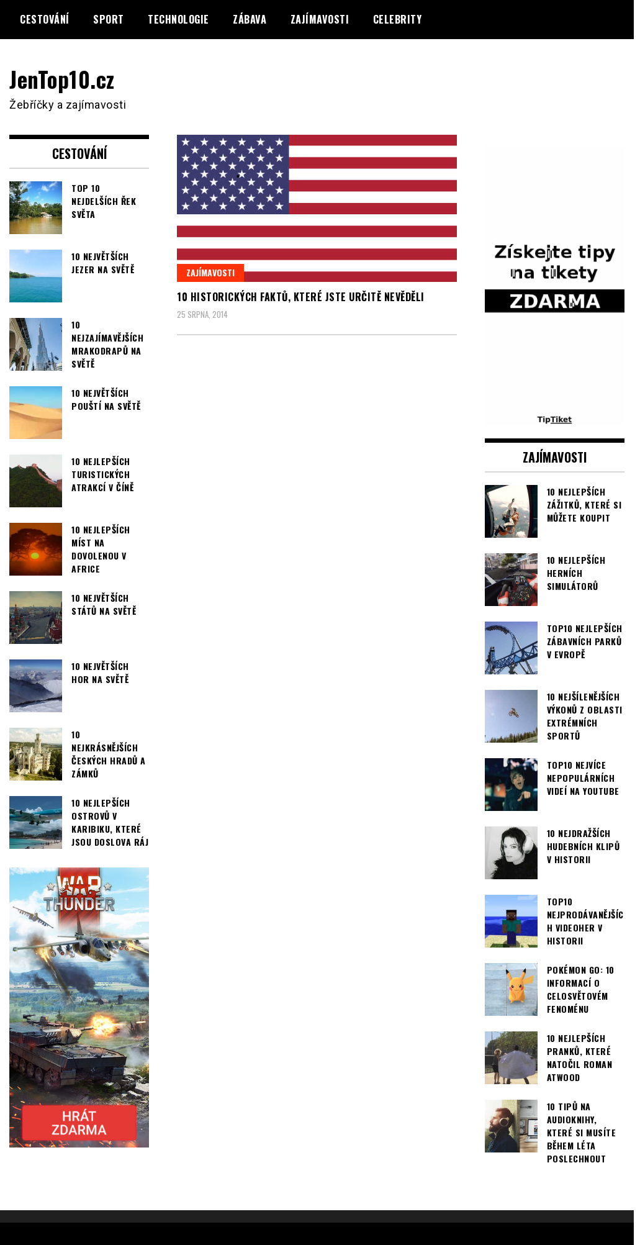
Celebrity (397, 19)
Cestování (45, 19)
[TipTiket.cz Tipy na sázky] (554, 417)
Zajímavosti (320, 19)
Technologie (178, 19)
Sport (108, 19)
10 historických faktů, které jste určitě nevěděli (301, 296)
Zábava (249, 19)
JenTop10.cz (63, 78)
